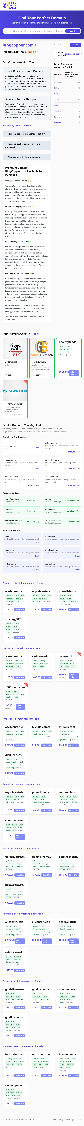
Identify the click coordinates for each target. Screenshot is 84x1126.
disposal (35, 929)
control (8, 965)
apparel (15, 1062)
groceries (41, 666)
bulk (17, 929)
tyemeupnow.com (17, 1085)
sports (73, 1059)
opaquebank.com (70, 989)
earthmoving (10, 601)
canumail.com (14, 820)
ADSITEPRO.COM (11, 362)
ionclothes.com (15, 1054)
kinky (13, 1095)
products (68, 346)
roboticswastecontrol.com (22, 952)
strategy (8, 632)
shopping (73, 601)
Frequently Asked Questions (18, 125)
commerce (9, 595)
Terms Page (70, 1119)
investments (10, 864)
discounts (9, 694)
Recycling (57, 111)
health (69, 349)
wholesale (69, 661)
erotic (19, 1095)
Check (37, 542)
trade (22, 595)
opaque (62, 1002)
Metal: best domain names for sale (21, 848)
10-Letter (57, 123)
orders (18, 601)
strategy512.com (16, 619)
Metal (56, 105)
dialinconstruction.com (20, 755)
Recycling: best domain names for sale (23, 913)
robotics (15, 962)
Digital (56, 99)
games (62, 1064)
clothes (22, 1062)
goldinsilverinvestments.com (24, 1017)
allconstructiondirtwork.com (24, 922)
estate (39, 601)
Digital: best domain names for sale (21, 783)
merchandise (64, 601)
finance (13, 861)
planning (16, 629)
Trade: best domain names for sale (21, 718)
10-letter (8, 897)
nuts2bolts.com (15, 884)
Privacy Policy (58, 1119)
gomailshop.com (70, 591)
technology (17, 956)
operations (63, 740)
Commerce (58, 82)
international (74, 737)
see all (35, 333)
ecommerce (63, 352)
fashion (8, 1062)
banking (62, 999)
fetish (7, 1095)
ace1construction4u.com (21, 591)
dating (13, 1090)
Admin (79, 1119)
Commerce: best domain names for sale (24, 583)
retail (34, 666)
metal (8, 867)
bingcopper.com (20, 45)
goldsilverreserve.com (19, 856)
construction (10, 598)
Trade (56, 94)
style (7, 1064)
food (61, 355)
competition (70, 1064)
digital (35, 598)
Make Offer (76, 45)
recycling (8, 926)
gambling (69, 1062)
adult (7, 1090)
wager (62, 1067)
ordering (8, 697)
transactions (43, 598)
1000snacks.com (69, 656)
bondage (19, 1092)
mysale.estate (41, 591)
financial (69, 999)
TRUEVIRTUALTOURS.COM (14, 404)
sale (34, 601)
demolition (36, 935)
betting (62, 1062)
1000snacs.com (15, 687)
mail (61, 604)
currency (20, 867)
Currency (57, 117)
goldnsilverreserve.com (47, 856)
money (18, 864)
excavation (19, 598)
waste (15, 926)
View (37, 447)
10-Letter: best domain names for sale (23, 1046)
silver (13, 867)
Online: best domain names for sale (21, 648)
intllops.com (67, 727)
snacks (73, 666)
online (62, 346)
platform (74, 802)
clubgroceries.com (44, 656)
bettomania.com (70, 1054)
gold (7, 861)
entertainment (64, 1059)
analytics (8, 629)
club (46, 664)
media (72, 799)
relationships (10, 1092)
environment (10, 929)
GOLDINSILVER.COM (38, 362)
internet (62, 349)
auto (19, 895)
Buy (38, 500)
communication (64, 802)
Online (56, 88)
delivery (71, 352)
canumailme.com (70, 792)
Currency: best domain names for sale (23, 981)
